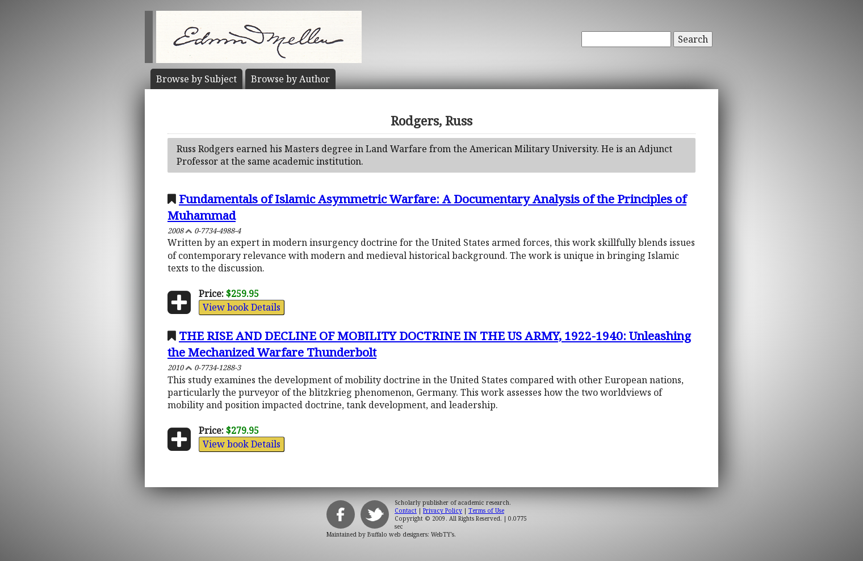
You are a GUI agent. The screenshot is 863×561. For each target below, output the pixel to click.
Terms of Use (486, 510)
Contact (406, 510)
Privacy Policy (442, 510)
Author (290, 78)
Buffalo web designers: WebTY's (410, 534)
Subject (196, 78)
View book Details (241, 307)
